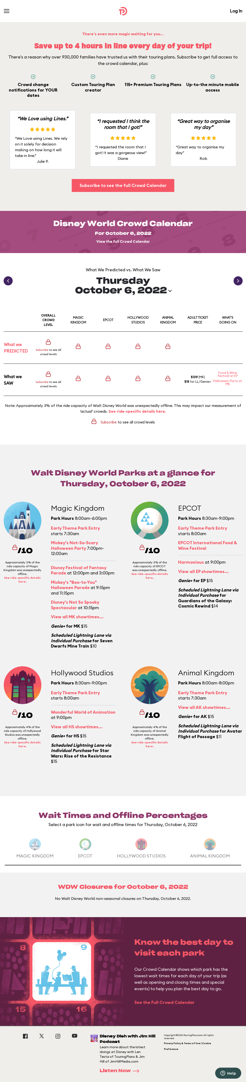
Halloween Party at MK (227, 382)
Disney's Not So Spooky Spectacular (75, 604)
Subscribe (42, 350)
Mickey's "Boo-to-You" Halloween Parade (74, 584)
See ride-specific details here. (137, 411)
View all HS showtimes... (77, 726)
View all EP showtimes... (203, 571)
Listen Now (121, 1071)
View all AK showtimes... (204, 707)
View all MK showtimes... (77, 616)
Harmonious (191, 562)
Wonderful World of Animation (83, 712)
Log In (236, 11)
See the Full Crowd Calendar (164, 1002)
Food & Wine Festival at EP (228, 374)
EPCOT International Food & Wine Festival (207, 545)
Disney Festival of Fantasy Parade (78, 570)
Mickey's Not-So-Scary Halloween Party (74, 545)
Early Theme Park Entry (75, 528)
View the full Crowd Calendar (123, 241)
